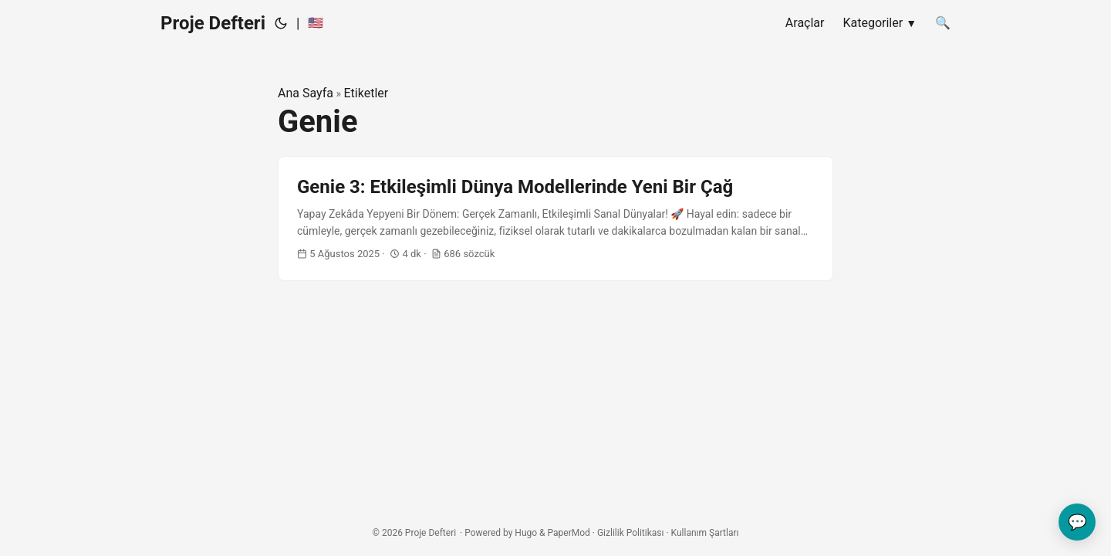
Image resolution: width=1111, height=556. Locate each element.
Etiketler (365, 93)
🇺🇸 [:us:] (315, 22)
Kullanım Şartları (705, 532)
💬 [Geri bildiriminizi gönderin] (1077, 522)
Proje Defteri (212, 23)
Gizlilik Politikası (630, 532)
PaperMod (569, 532)
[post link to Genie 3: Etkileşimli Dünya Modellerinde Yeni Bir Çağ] (555, 219)
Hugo (526, 532)
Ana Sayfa (305, 93)
